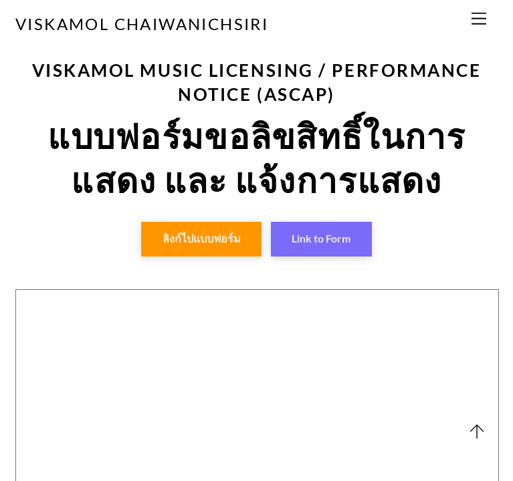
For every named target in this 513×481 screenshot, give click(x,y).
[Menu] (479, 18)
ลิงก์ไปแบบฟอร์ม (202, 238)
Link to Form (321, 238)
